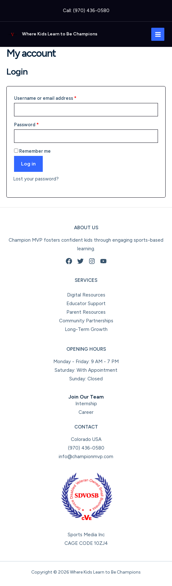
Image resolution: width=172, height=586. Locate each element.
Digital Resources (86, 295)
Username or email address (55, 97)
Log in (28, 164)
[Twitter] (80, 261)
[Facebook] (69, 261)
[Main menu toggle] (157, 34)
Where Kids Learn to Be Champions (59, 34)
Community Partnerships (86, 321)
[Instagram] (92, 261)
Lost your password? (36, 179)
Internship (86, 404)
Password (36, 124)
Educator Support (86, 303)
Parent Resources (86, 312)
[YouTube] (103, 261)
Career (86, 412)
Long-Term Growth (86, 329)
